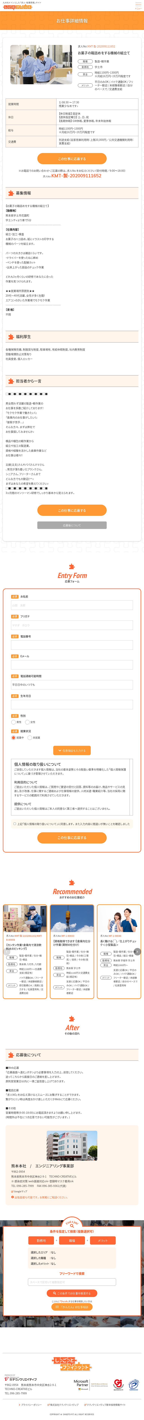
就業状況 (25, 731)
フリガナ (25, 616)
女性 (30, 722)
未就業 (34, 737)
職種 (72, 1240)
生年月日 (25, 696)
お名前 (24, 596)
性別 (23, 715)
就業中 (17, 737)
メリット (103, 1240)
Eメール (24, 656)
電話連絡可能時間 (30, 676)
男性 (16, 722)
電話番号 (25, 636)
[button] (137, 951)
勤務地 (41, 1240)
